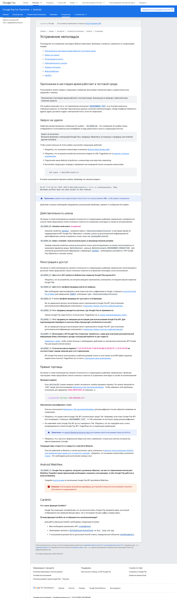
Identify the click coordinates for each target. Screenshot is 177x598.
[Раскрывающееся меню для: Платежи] (41, 2)
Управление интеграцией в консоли (156, 10)
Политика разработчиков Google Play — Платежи (51, 579)
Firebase (82, 588)
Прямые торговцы (53, 67)
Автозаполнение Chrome (92, 3)
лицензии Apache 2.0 (43, 547)
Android (37, 9)
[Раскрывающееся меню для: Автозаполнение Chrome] (104, 2)
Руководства (18, 14)
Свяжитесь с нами (52, 341)
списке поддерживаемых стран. (113, 315)
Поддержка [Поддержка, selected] (66, 14)
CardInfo (48, 75)
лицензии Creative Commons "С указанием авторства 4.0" (103, 545)
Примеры (53, 14)
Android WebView (52, 71)
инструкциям (58, 480)
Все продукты (115, 588)
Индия (72, 3)
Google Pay (60, 31)
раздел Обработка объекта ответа (77, 432)
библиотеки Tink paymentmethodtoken (88, 387)
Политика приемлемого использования (48, 572)
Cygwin (47, 456)
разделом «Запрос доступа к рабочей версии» (103, 306)
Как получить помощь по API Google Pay (96, 572)
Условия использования (42, 575)
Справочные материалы (36, 14)
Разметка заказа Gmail (137, 575)
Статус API (62, 3)
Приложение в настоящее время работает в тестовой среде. (70, 51)
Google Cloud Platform (98, 588)
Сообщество (80, 14)
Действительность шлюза (56, 63)
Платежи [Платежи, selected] (35, 3)
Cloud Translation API (93, 23)
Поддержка (99, 31)
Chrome (71, 588)
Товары (51, 31)
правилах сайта (77, 547)
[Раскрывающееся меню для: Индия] (77, 2)
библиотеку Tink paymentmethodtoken (78, 409)
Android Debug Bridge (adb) (99, 149)
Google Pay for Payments (16, 9)
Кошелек (50, 3)
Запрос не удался (52, 55)
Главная (6, 14)
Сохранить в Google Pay (138, 572)
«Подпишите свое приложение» (97, 358)
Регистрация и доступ (54, 59)
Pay (9, 2)
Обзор (25, 3)
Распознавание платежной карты (122, 3)
